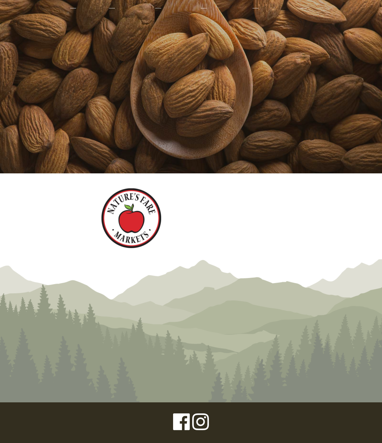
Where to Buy (279, 8)
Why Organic (134, 8)
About (57, 8)
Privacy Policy (27, 422)
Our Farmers (180, 8)
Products (92, 8)
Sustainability (229, 8)
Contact (321, 8)
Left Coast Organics (191, 64)
